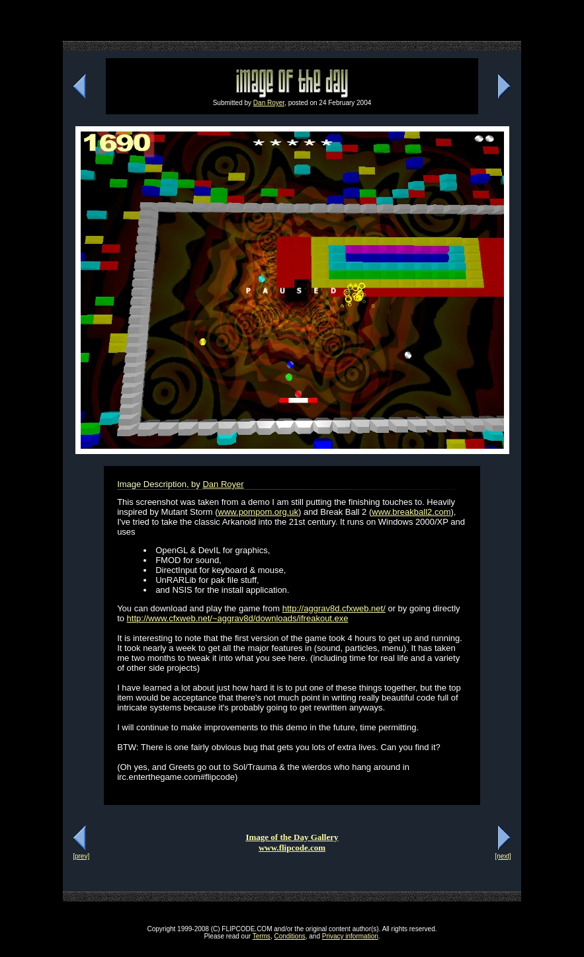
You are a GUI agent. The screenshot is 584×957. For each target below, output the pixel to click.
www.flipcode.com (292, 848)
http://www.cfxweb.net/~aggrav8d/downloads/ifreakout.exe (238, 618)
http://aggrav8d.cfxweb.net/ (334, 608)
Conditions (289, 936)
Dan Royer (268, 102)
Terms (262, 936)
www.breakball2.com (411, 512)
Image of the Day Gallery (291, 837)
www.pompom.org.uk (258, 512)
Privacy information (350, 936)
